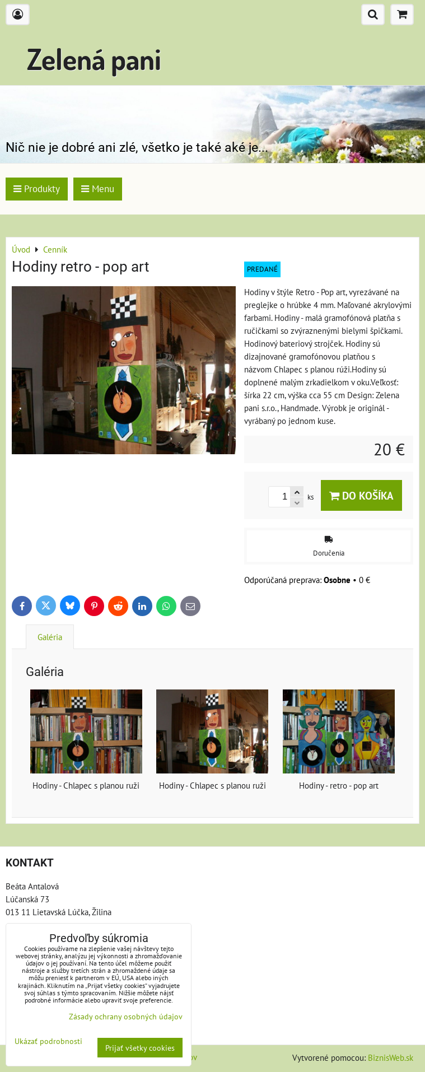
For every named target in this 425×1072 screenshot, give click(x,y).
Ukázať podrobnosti (48, 1041)
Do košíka (361, 495)
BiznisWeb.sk (390, 1057)
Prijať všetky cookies (140, 1047)
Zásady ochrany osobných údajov (126, 1016)
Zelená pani (94, 58)
